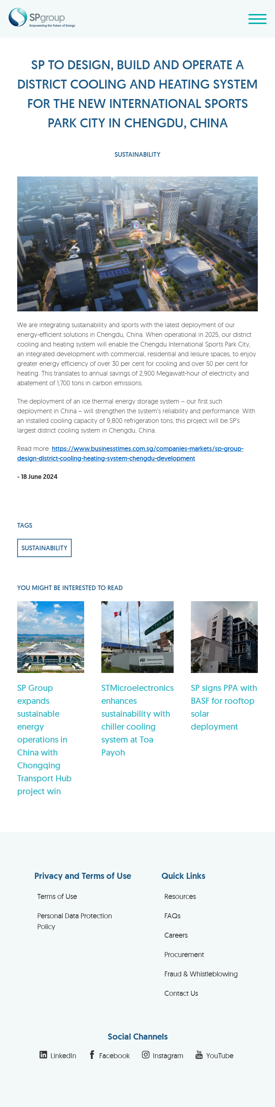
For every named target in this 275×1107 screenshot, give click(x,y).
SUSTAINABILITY (137, 154)
